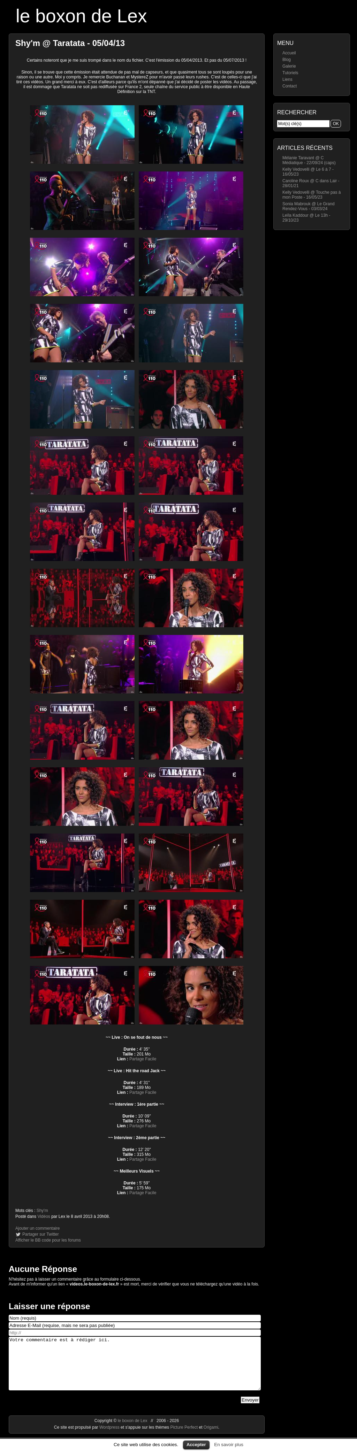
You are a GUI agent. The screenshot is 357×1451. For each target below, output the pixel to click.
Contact (289, 86)
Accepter (196, 1444)
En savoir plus (228, 1444)
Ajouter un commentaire (37, 1228)
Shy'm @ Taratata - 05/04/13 (70, 43)
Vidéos (43, 1216)
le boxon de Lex (81, 16)
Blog (286, 59)
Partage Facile (142, 1059)
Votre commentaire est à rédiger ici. (135, 1369)
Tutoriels (290, 72)
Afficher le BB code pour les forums (48, 1240)
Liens (287, 79)
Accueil (289, 53)
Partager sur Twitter (40, 1234)
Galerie (289, 66)
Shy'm (42, 1210)
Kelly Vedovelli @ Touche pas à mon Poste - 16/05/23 (311, 195)
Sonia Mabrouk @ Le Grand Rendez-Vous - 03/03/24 (308, 206)
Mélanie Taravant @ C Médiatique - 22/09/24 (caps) (309, 160)
